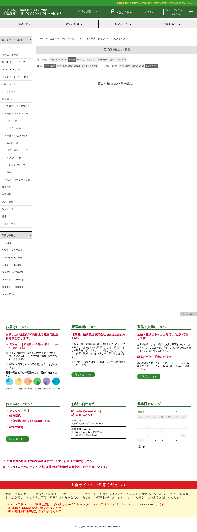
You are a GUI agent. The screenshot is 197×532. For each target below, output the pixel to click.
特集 (4, 216)
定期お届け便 (72, 24)
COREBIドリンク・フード (16, 62)
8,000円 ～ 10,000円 (12, 265)
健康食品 (6, 187)
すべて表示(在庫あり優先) (68, 66)
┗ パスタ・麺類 (12, 128)
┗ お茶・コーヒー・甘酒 (17, 179)
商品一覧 (23, 24)
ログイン (149, 12)
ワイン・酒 (8, 209)
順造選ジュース (10, 54)
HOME (40, 38)
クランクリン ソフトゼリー (16, 76)
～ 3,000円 (7, 243)
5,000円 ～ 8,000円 (12, 257)
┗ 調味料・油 (11, 143)
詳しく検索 (125, 12)
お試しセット (9, 84)
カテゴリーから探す (12, 40)
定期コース (8, 98)
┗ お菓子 (9, 172)
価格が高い (103, 59)
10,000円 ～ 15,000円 (13, 272)
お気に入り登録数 (118, 59)
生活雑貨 (6, 194)
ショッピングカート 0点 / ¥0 (176, 12)
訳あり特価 (8, 201)
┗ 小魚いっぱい (14, 157)
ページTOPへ (188, 314)
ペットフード (9, 223)
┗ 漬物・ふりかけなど (16, 135)
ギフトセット (9, 91)
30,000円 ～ (8, 294)
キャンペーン (121, 24)
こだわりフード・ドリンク (16, 106)
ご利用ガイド (171, 24)
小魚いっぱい (118, 38)
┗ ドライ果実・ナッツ (16, 150)
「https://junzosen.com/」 (139, 504)
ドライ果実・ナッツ (94, 38)
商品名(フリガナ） (58, 59)
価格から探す (9, 235)
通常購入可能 (138, 66)
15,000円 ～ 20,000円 (13, 279)
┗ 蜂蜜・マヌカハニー (16, 113)
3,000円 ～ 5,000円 (12, 250)
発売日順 (81, 59)
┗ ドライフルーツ (15, 165)
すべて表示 (125, 66)
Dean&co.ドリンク (11, 69)
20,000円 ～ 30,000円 (13, 287)
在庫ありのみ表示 (89, 66)
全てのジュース (10, 47)
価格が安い (91, 59)
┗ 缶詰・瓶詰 (11, 121)
